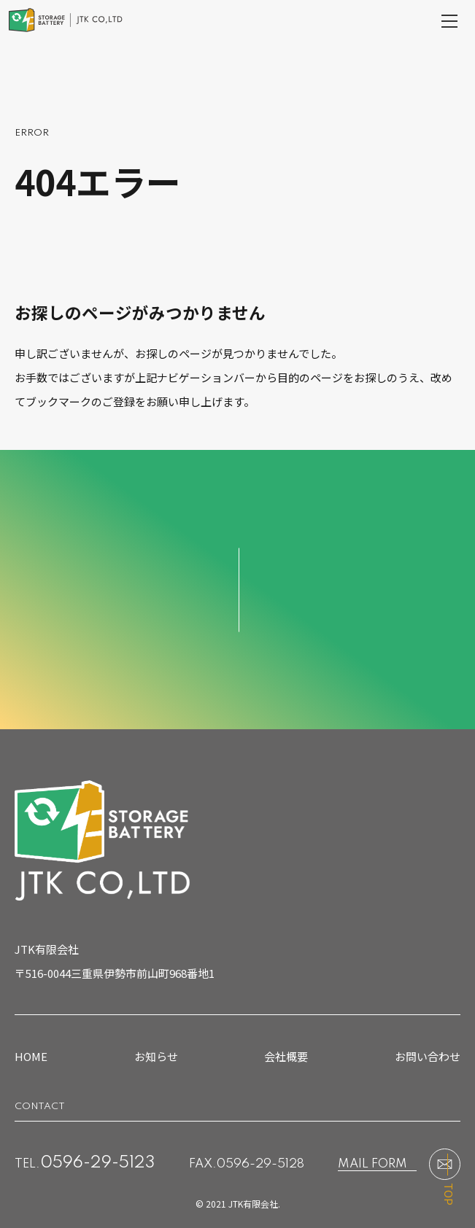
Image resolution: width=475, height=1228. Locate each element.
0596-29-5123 (97, 1163)
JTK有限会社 (253, 1203)
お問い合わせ (427, 1056)
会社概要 (286, 1056)
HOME (31, 1056)
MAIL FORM (372, 1164)
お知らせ (156, 1056)
